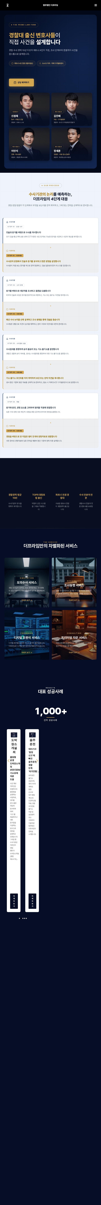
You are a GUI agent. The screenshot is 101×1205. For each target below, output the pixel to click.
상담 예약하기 (21, 82)
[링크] (7, 5)
